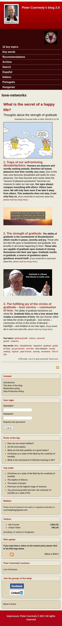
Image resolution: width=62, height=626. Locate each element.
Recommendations (13, 57)
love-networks (41, 349)
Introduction (9, 382)
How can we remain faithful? (20, 443)
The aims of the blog (12, 385)
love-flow (30, 349)
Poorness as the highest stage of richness (27, 487)
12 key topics (10, 46)
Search (6, 67)
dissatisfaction (26, 346)
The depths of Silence (17, 480)
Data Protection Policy (13, 391)
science (32, 338)
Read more (53, 359)
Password (8, 414)
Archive (7, 62)
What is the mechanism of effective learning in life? (31, 460)
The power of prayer (16, 483)
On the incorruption (16, 447)
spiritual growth (21, 338)
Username (8, 406)
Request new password (14, 422)
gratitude (47, 346)
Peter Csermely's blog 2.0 (41, 7)
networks (15, 341)
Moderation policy (11, 388)
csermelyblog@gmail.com (15, 510)
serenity (36, 351)
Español (7, 72)
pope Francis (25, 351)
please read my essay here (15, 200)
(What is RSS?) (52, 554)
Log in (30, 359)
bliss (16, 346)
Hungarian (8, 87)
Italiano (6, 77)
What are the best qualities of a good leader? (28, 450)
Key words (8, 52)
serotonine (45, 351)
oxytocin (15, 351)
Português (8, 82)
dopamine (37, 346)
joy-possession (18, 349)
